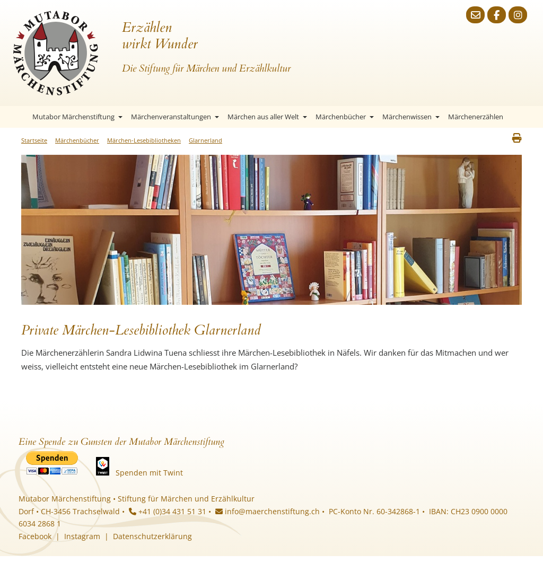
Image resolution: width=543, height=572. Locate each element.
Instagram (82, 536)
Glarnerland (205, 140)
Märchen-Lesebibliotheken (144, 140)
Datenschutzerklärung (152, 536)
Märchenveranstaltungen (175, 116)
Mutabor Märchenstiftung (77, 116)
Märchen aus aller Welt (267, 116)
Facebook (35, 536)
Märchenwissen (411, 116)
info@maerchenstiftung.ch (267, 511)
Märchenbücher (345, 116)
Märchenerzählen (475, 116)
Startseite (18, 117)
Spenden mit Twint (149, 473)
